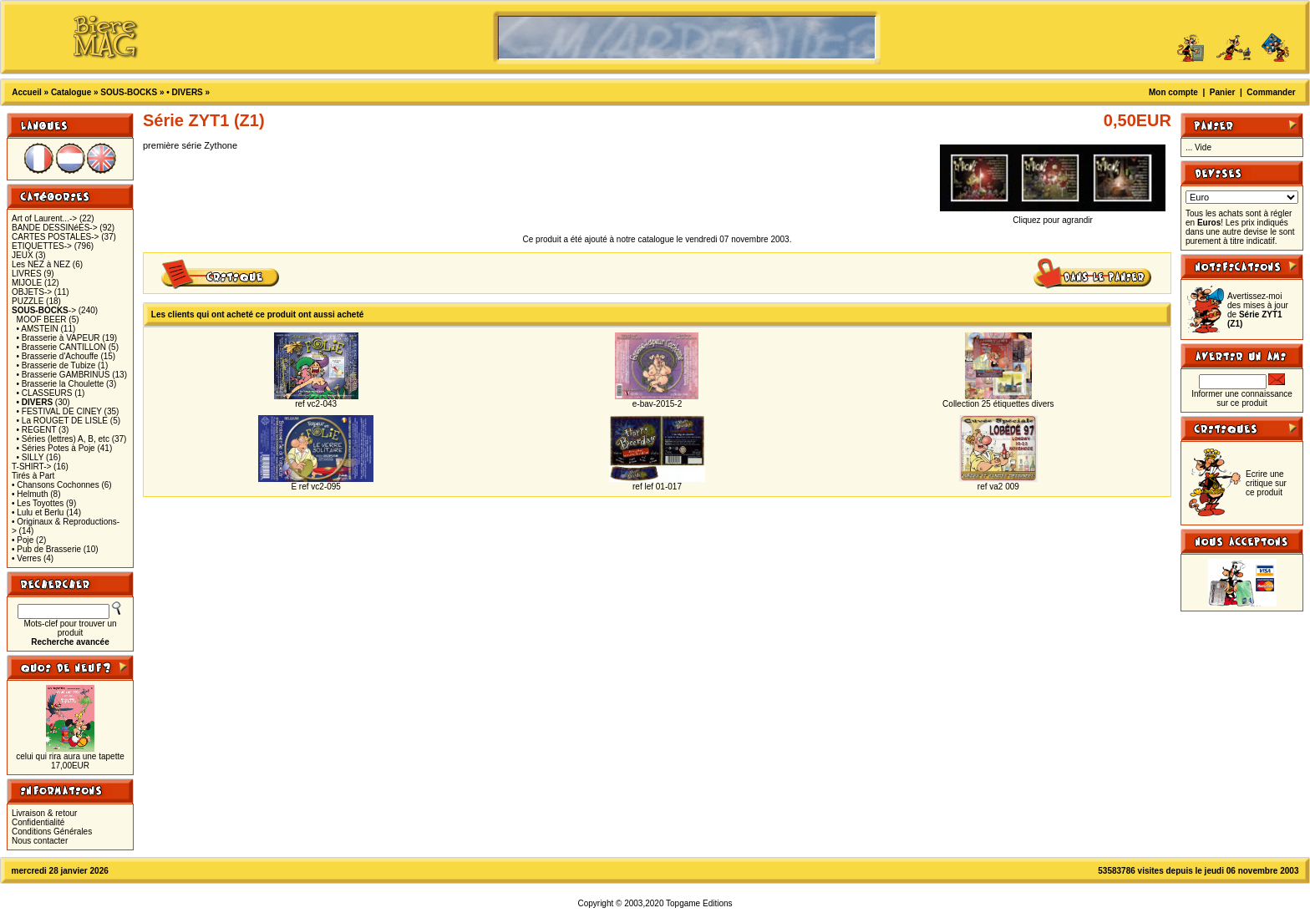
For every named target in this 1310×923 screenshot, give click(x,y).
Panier (1223, 92)
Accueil (27, 92)
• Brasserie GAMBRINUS (63, 374)
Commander (1271, 92)
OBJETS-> (32, 292)
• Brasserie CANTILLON (61, 347)
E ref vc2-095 (315, 486)
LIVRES (27, 273)
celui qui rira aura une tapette (70, 756)
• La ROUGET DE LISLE (62, 420)
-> (44, 310)
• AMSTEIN (37, 328)
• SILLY (30, 457)
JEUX (22, 255)
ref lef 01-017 (657, 486)
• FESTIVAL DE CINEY (59, 411)
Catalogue (71, 92)
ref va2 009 (998, 486)
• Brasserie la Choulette (60, 383)
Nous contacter (40, 840)
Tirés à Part (33, 475)
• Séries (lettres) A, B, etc (63, 439)
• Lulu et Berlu (37, 512)
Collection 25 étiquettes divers (998, 403)
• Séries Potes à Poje (56, 448)
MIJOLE (27, 282)
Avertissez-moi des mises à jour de (1257, 310)
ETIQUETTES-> (42, 246)
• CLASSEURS (45, 393)
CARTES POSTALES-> (55, 236)
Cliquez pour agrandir (1052, 216)
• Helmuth (30, 494)
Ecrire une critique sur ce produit (1266, 483)
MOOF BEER (42, 319)
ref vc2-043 (316, 403)
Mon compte (1173, 92)
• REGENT (37, 429)
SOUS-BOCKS (128, 92)
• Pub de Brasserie (46, 549)
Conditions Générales (52, 831)
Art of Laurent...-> (44, 218)
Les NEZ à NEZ (41, 264)
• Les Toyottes (37, 503)
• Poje (22, 540)
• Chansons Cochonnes (55, 484)
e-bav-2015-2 (657, 403)
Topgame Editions (699, 903)
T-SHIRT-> (31, 466)
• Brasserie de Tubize (56, 365)
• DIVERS (184, 92)
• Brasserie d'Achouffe (58, 356)
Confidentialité (38, 822)
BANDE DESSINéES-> (55, 227)
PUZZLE (27, 301)
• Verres (26, 558)
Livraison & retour (44, 813)
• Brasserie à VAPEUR (58, 337)
